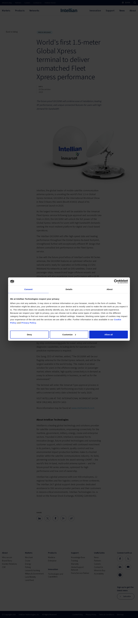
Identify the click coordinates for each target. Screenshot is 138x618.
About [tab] (110, 289)
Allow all (108, 334)
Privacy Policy (28, 322)
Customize (69, 334)
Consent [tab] (28, 289)
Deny (29, 334)
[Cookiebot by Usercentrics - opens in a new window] (116, 281)
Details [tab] (69, 289)
